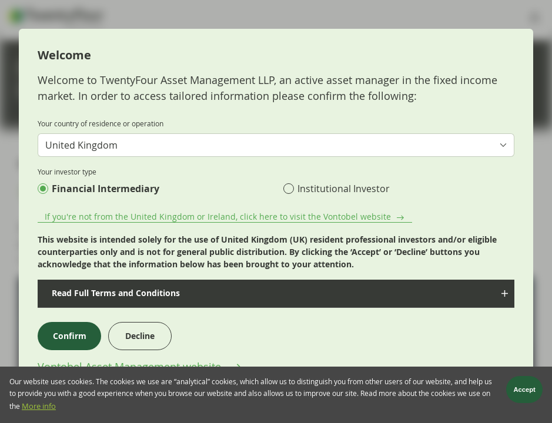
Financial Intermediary (105, 188)
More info (39, 408)
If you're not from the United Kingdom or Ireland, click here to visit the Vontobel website (218, 216)
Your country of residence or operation (100, 123)
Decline (140, 335)
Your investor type (67, 171)
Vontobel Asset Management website (131, 367)
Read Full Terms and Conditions (113, 292)
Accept (525, 391)
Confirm (69, 335)
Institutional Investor (343, 188)
